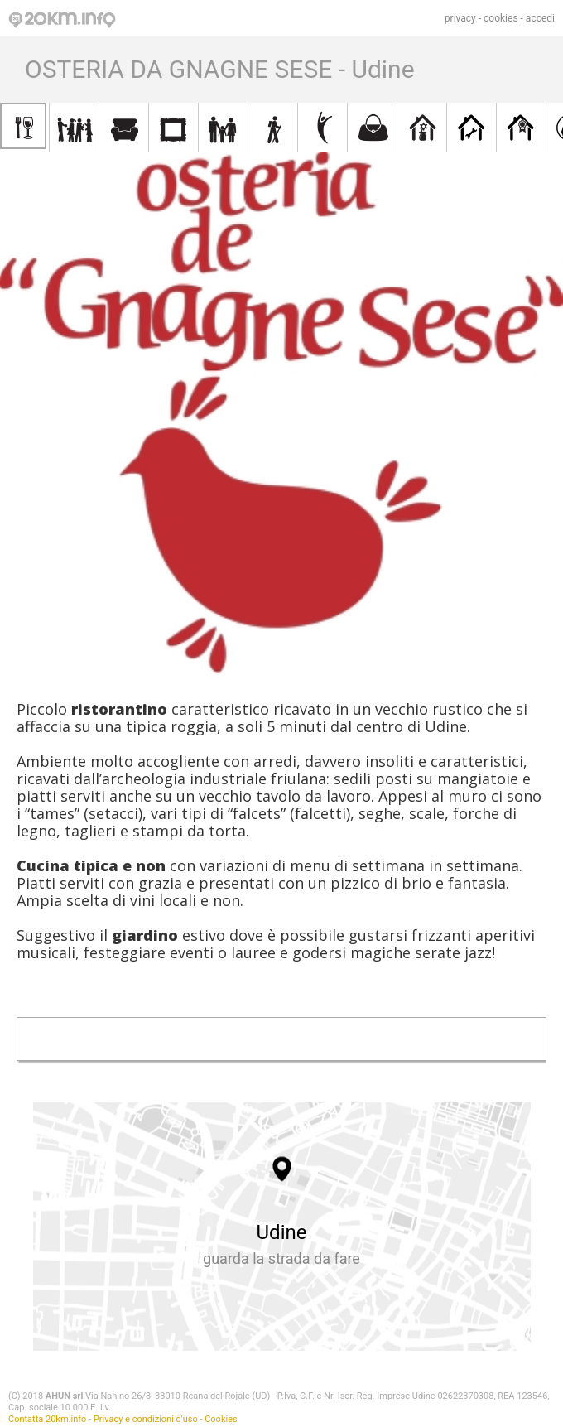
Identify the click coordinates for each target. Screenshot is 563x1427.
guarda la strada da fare (281, 1258)
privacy (460, 18)
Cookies (221, 1419)
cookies (501, 18)
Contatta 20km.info (47, 1419)
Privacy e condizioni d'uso (146, 1419)
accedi (540, 18)
